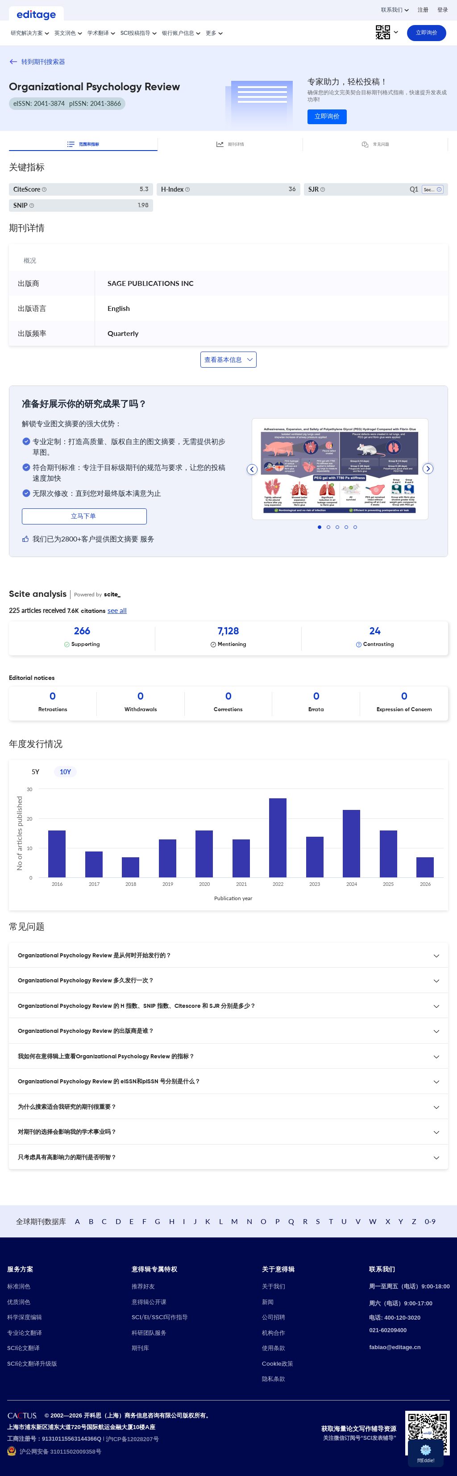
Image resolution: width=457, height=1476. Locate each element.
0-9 (430, 1221)
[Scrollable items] (228, 638)
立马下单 (84, 516)
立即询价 (327, 116)
